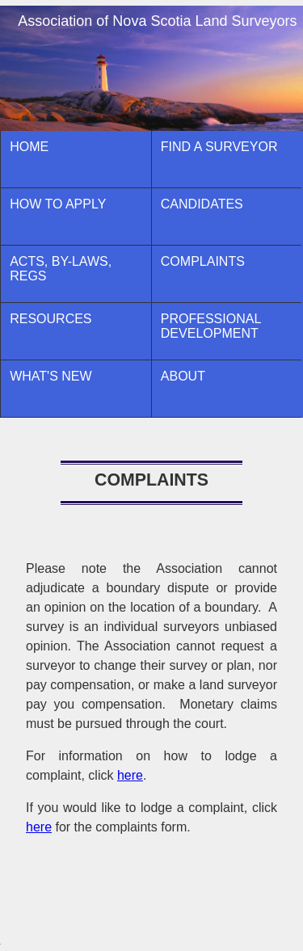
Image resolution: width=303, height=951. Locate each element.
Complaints (203, 261)
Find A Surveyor (219, 147)
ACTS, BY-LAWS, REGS (61, 269)
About (183, 376)
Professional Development (211, 326)
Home (29, 147)
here (130, 775)
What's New (50, 376)
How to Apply (58, 204)
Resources (50, 319)
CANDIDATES (202, 204)
